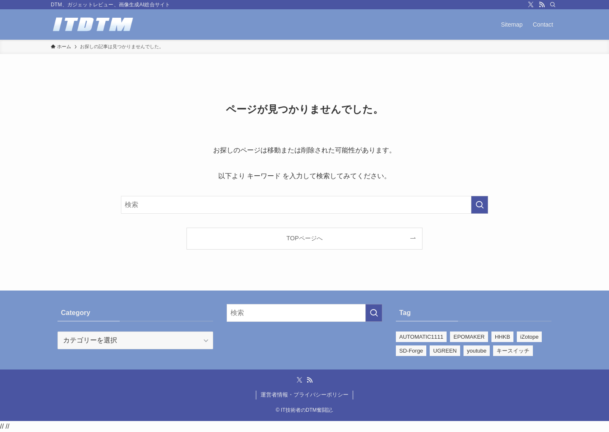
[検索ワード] (304, 205)
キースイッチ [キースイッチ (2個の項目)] (513, 351)
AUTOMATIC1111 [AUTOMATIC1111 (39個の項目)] (421, 337)
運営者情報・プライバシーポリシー (304, 394)
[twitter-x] (530, 4)
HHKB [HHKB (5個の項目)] (502, 337)
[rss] (541, 4)
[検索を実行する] (479, 205)
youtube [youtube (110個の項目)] (476, 351)
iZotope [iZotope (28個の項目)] (529, 337)
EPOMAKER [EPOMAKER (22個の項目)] (469, 337)
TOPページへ (304, 238)
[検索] (552, 4)
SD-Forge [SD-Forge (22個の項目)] (411, 351)
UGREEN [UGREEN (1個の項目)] (445, 351)
